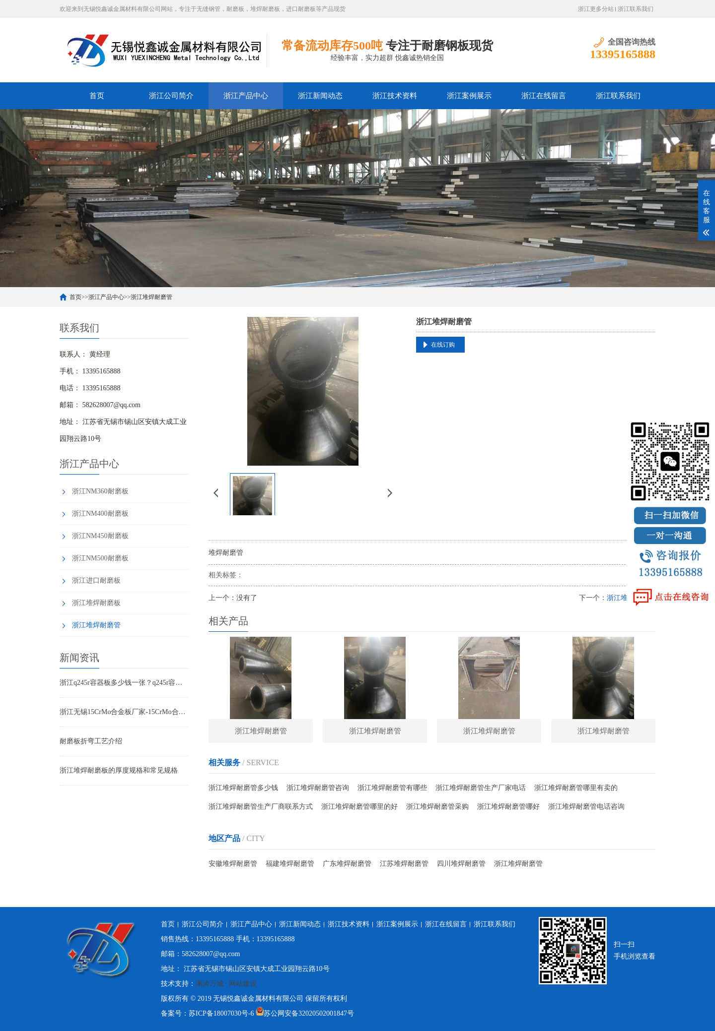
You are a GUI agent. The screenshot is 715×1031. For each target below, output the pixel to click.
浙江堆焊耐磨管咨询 (317, 788)
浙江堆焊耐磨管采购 (437, 807)
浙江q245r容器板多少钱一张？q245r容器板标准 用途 (124, 682)
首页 (96, 96)
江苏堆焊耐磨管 (404, 864)
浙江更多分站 (596, 8)
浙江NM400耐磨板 (100, 513)
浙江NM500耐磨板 (100, 558)
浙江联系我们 (635, 8)
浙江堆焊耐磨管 (151, 297)
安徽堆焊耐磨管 (233, 864)
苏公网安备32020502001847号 (309, 1013)
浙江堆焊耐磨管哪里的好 (359, 807)
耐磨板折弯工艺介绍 (91, 741)
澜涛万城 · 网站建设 (226, 983)
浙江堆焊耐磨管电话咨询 (586, 807)
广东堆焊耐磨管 (347, 864)
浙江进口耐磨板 (96, 580)
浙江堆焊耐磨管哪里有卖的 (576, 788)
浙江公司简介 (171, 96)
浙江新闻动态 (320, 96)
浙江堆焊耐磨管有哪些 (392, 788)
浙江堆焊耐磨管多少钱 (243, 788)
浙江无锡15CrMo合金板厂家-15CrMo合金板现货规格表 (124, 712)
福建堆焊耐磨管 (290, 864)
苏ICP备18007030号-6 (221, 1013)
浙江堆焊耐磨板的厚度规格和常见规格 (119, 770)
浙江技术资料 (394, 96)
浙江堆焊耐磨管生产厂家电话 (480, 788)
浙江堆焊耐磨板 (96, 602)
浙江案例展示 (469, 96)
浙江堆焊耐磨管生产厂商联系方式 (261, 807)
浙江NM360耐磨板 (100, 491)
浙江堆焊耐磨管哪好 (508, 807)
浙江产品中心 (245, 96)
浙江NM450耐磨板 (100, 536)
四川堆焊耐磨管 (461, 864)
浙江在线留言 (543, 96)
